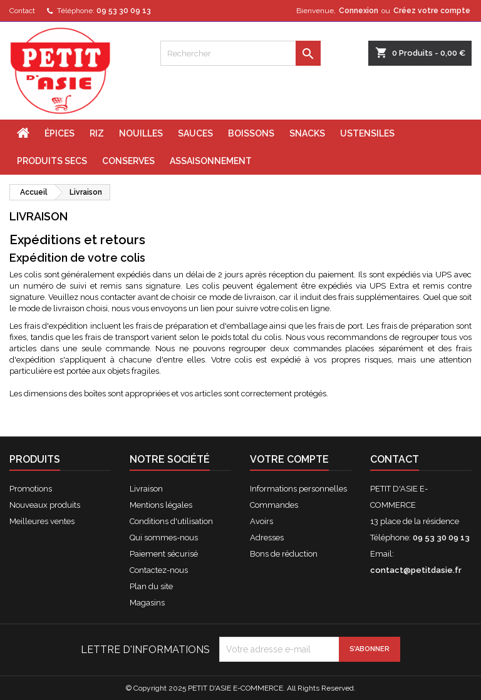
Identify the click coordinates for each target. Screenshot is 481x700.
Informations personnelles (298, 488)
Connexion (358, 10)
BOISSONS (251, 133)
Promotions (30, 488)
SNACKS (307, 133)
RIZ (97, 133)
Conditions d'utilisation (171, 521)
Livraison (146, 488)
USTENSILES (367, 133)
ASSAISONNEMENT (211, 161)
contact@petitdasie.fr (416, 570)
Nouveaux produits (44, 505)
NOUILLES (141, 133)
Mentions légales (161, 505)
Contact (22, 10)
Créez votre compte (431, 10)
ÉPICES (59, 133)
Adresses (267, 537)
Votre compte (289, 459)
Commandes (274, 505)
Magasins (147, 602)
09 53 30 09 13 (123, 10)
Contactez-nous (159, 570)
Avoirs (261, 521)
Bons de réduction (284, 553)
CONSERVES (128, 161)
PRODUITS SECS (52, 161)
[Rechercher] (240, 53)
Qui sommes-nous (164, 537)
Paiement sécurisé (164, 553)
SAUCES (195, 133)
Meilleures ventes (42, 521)
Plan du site (151, 586)
